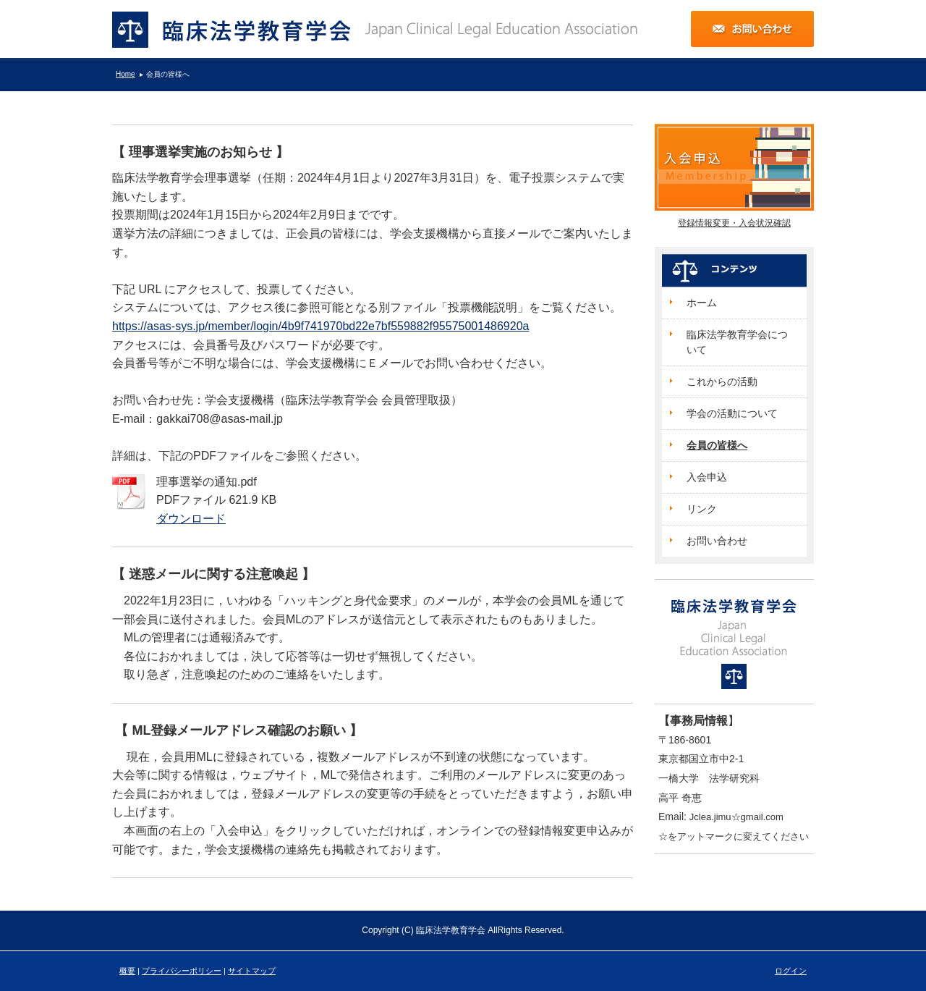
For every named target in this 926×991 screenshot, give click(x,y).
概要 (127, 970)
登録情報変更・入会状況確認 (734, 223)
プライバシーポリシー (181, 970)
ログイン (791, 970)
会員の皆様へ (168, 74)
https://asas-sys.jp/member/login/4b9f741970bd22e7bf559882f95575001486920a (320, 326)
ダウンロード (191, 519)
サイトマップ (252, 970)
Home (125, 74)
